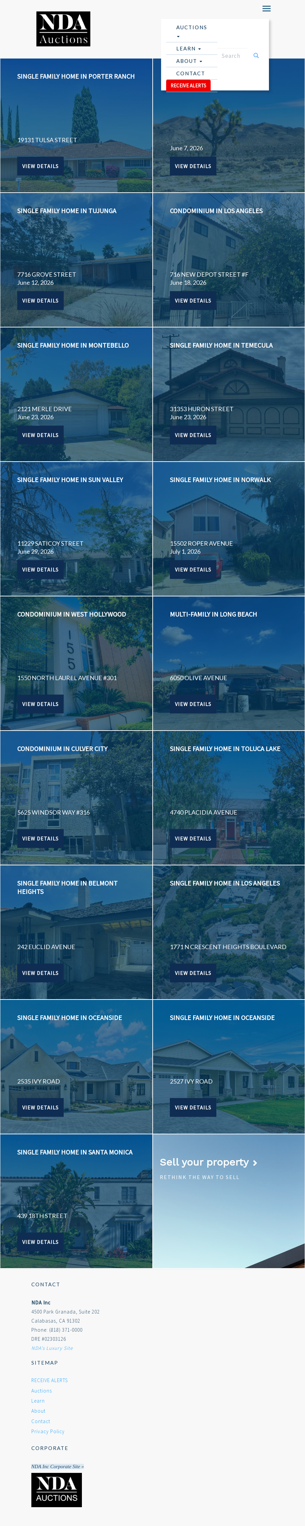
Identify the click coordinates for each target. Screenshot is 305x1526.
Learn (188, 48)
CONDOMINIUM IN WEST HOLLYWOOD (71, 614)
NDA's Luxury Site (52, 1348)
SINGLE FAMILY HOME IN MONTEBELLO (73, 345)
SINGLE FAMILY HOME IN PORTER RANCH (76, 76)
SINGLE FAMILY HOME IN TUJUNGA (66, 210)
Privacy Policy (48, 1431)
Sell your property (209, 1162)
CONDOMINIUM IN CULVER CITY (62, 748)
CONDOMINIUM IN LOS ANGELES (216, 210)
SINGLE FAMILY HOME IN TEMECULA (221, 345)
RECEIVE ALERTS (188, 85)
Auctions (191, 30)
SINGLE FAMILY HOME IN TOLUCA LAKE (225, 748)
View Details (40, 166)
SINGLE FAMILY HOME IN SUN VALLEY (70, 479)
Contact (190, 73)
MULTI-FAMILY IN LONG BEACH (213, 614)
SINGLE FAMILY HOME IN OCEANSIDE (69, 1017)
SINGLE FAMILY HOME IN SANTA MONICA (74, 1152)
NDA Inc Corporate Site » (57, 1466)
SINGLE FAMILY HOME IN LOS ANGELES (225, 883)
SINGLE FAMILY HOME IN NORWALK (220, 479)
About (189, 61)
